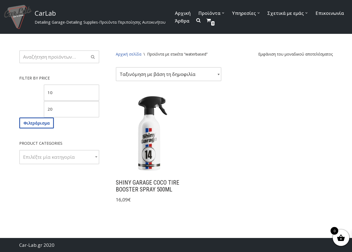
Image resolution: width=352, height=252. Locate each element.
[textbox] (59, 157)
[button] (223, 13)
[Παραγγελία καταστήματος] (168, 74)
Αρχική (183, 13)
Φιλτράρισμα (36, 123)
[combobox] (59, 157)
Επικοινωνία (329, 13)
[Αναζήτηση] (53, 56)
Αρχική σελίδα (128, 54)
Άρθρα (182, 21)
